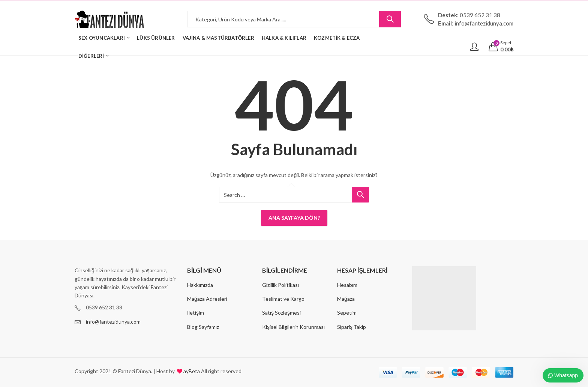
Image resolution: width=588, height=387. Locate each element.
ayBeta (191, 371)
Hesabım (347, 285)
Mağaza (346, 299)
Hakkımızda (200, 285)
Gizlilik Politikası (280, 285)
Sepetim (347, 312)
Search (390, 19)
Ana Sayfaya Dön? (294, 217)
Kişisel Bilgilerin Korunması (293, 327)
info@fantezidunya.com (113, 321)
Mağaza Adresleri (207, 299)
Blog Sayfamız (203, 327)
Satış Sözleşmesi (281, 312)
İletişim (195, 312)
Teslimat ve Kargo (283, 299)
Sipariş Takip (351, 327)
